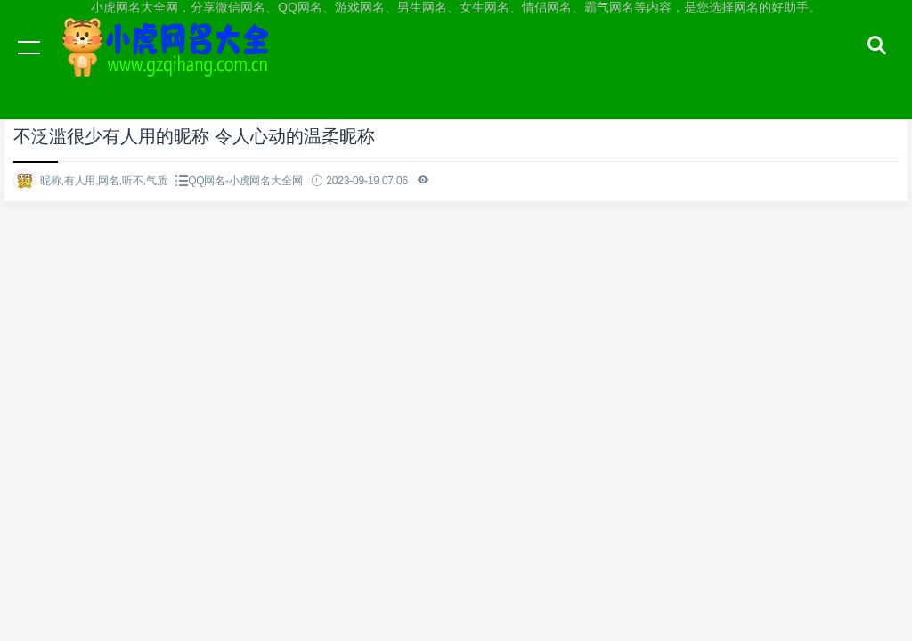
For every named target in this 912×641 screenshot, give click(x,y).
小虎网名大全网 (169, 64)
